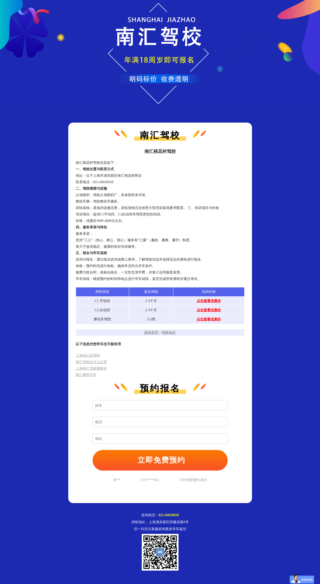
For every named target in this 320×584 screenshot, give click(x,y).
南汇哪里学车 (86, 375)
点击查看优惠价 (209, 301)
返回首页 (151, 332)
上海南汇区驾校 (88, 355)
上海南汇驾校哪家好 (91, 368)
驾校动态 (169, 332)
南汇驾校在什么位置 (91, 362)
